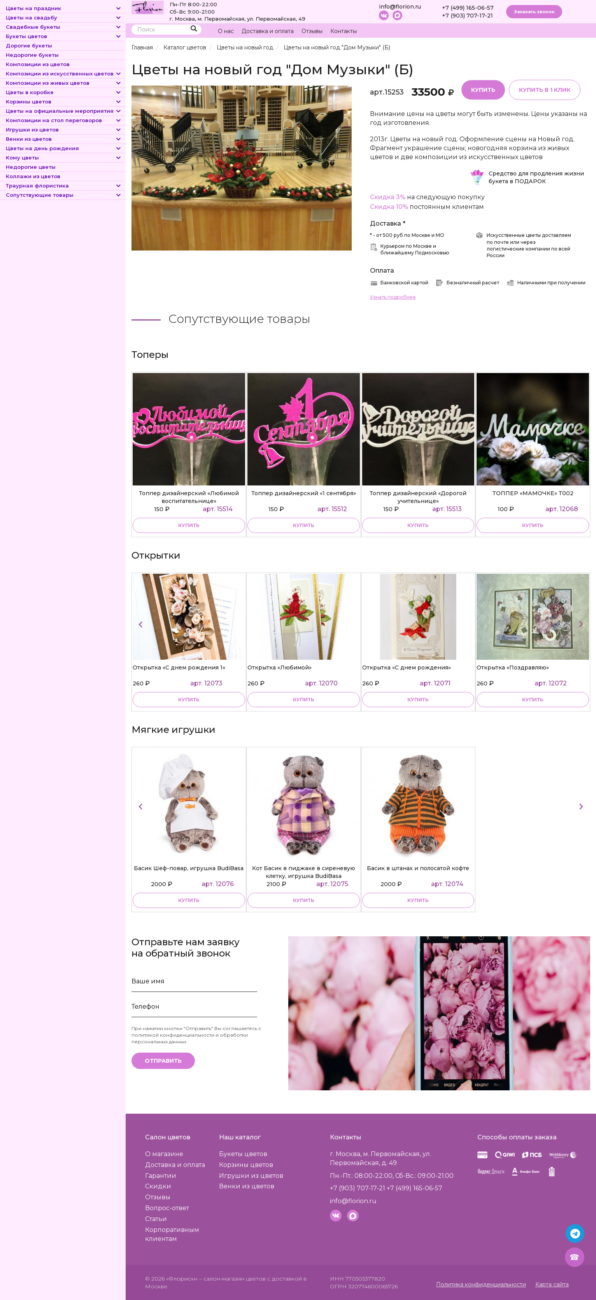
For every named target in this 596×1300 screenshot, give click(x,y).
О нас (226, 31)
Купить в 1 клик (544, 89)
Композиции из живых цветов (64, 83)
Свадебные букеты (64, 27)
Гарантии (160, 1175)
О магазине (164, 1154)
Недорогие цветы (31, 167)
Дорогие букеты (29, 45)
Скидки (158, 1186)
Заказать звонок (534, 11)
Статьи (156, 1219)
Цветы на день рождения (64, 148)
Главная (142, 47)
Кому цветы (64, 157)
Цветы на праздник (64, 8)
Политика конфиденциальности (481, 1284)
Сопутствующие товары (64, 195)
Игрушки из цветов (64, 129)
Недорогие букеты (32, 55)
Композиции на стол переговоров (64, 120)
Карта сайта (552, 1284)
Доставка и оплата (268, 31)
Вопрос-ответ (167, 1208)
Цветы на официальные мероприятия (64, 111)
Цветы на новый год (245, 47)
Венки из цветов (64, 139)
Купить (483, 89)
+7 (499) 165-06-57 (468, 7)
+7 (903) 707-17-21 (467, 15)
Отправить (163, 1060)
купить (189, 525)
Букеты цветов (64, 36)
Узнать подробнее (393, 297)
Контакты (343, 31)
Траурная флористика (64, 185)
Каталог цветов (184, 47)
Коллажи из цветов (33, 176)
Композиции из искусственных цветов (64, 73)
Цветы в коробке (64, 92)
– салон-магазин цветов (232, 1278)
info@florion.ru (400, 6)
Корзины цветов (64, 101)
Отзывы (312, 31)
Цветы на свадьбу (64, 17)
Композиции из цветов (38, 64)
